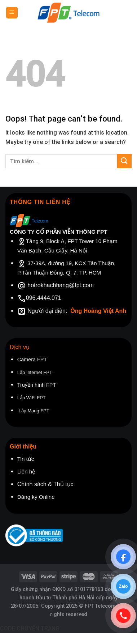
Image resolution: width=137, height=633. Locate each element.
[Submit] (124, 161)
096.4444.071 (43, 298)
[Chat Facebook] (123, 557)
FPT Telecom (100, 606)
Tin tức (25, 459)
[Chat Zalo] (123, 586)
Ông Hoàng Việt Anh (98, 311)
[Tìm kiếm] (129, 13)
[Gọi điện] (123, 616)
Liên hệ (26, 471)
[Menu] (12, 13)
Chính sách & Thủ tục (46, 484)
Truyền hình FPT (36, 385)
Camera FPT (32, 359)
